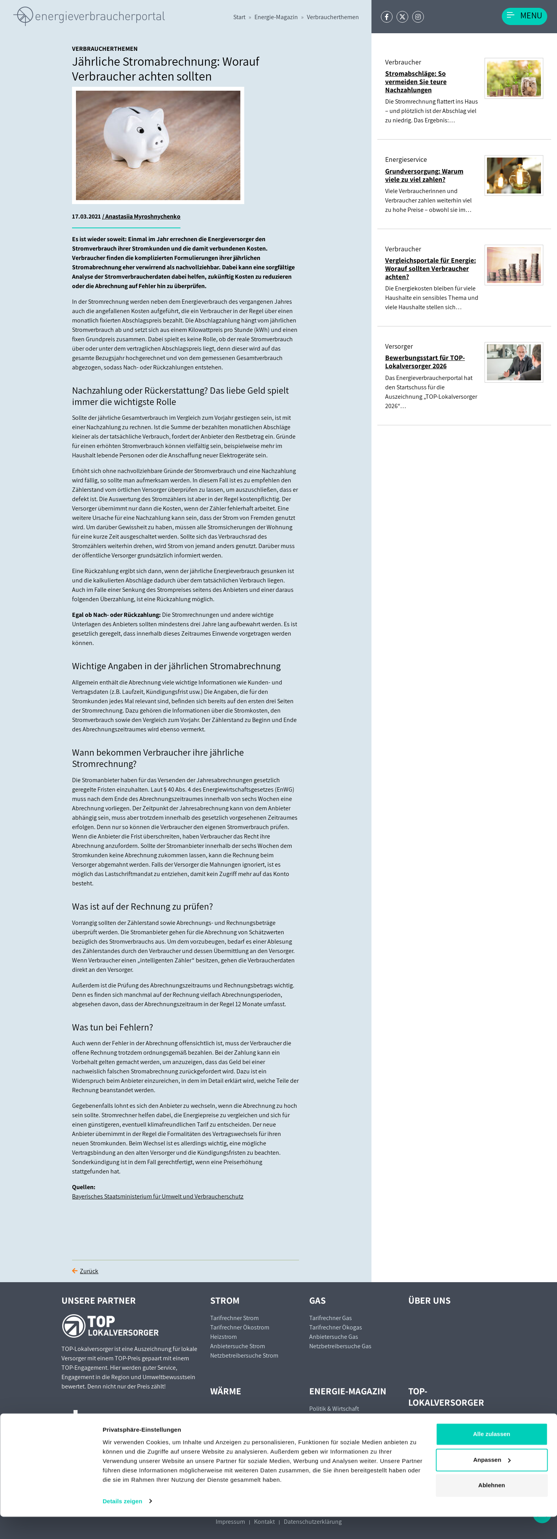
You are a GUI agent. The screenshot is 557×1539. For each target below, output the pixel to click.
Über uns (429, 1300)
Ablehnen (491, 1508)
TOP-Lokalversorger (446, 1396)
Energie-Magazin (276, 17)
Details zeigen (122, 1523)
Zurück (89, 1271)
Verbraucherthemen (333, 17)
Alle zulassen (491, 1456)
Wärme (225, 1391)
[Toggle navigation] (524, 16)
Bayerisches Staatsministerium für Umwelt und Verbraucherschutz (157, 1196)
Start (239, 17)
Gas (317, 1300)
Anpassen (492, 1482)
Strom (225, 1300)
